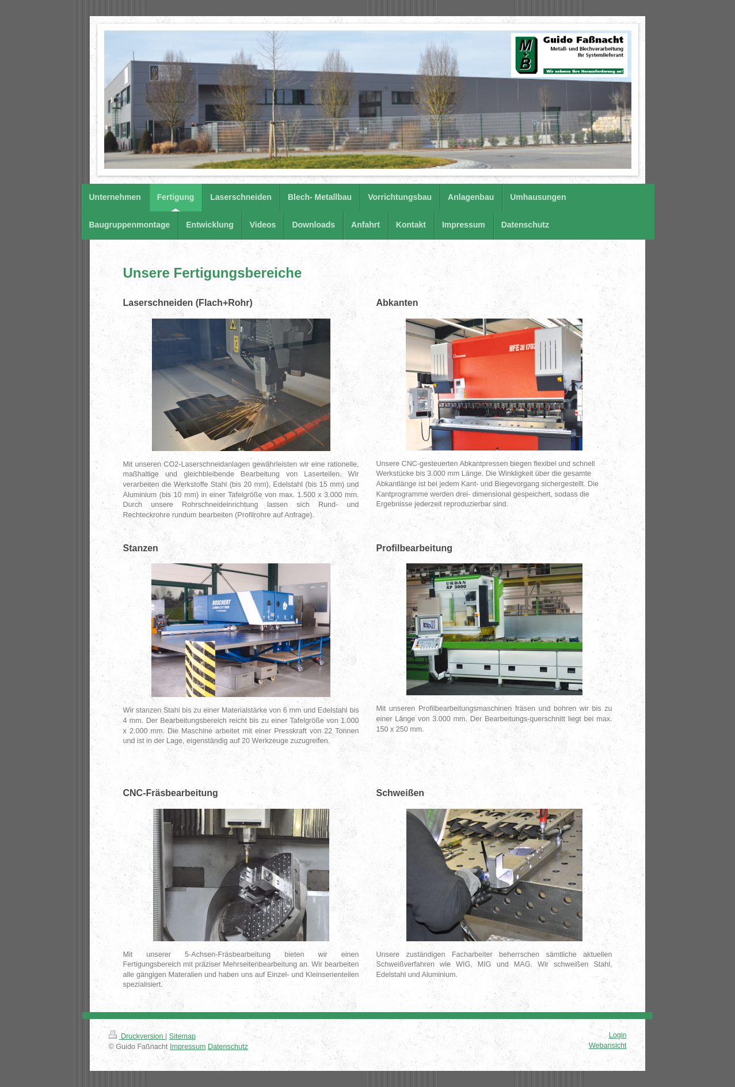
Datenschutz (228, 1047)
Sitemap (182, 1036)
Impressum (187, 1047)
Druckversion (137, 1036)
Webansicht (608, 1045)
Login (618, 1035)
